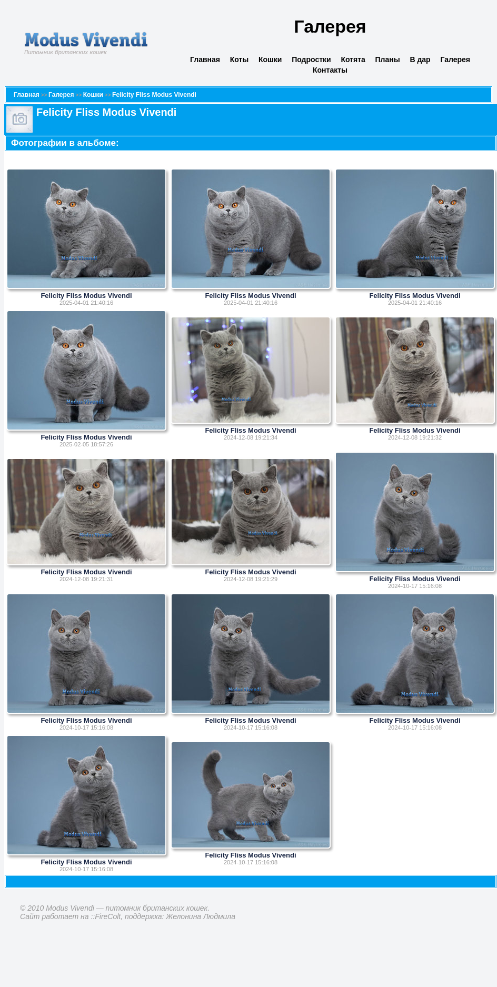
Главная (205, 59)
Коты (239, 59)
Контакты (330, 70)
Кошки (270, 59)
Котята (353, 59)
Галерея (455, 59)
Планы (387, 59)
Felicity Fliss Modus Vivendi (154, 94)
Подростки (311, 59)
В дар (420, 59)
